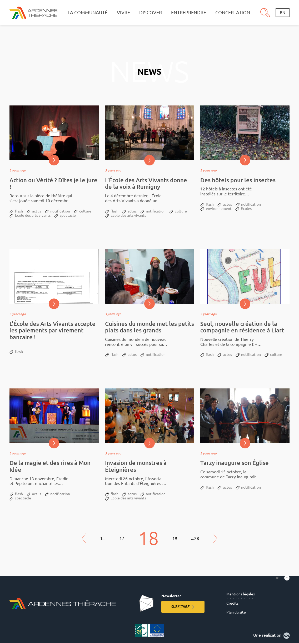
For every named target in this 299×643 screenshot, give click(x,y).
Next (215, 538)
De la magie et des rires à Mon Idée (50, 466)
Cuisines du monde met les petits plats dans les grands (149, 327)
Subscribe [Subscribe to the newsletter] (180, 607)
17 (121, 538)
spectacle (68, 215)
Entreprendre (188, 12)
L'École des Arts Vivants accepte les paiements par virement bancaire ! (52, 330)
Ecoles (246, 208)
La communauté (87, 12)
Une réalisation (271, 635)
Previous (84, 538)
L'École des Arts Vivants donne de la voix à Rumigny (146, 183)
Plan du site (236, 612)
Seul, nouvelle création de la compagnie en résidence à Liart (242, 327)
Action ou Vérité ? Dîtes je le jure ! (53, 183)
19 (174, 538)
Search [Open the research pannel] (265, 12)
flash (19, 211)
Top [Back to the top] (278, 578)
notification (60, 211)
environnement (219, 208)
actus (36, 211)
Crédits (232, 603)
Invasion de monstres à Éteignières (136, 466)
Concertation (232, 12)
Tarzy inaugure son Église (234, 462)
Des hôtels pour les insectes (238, 180)
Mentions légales (240, 594)
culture (85, 211)
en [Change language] (282, 13)
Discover (150, 12)
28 (196, 538)
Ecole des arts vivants (33, 215)
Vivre (123, 12)
